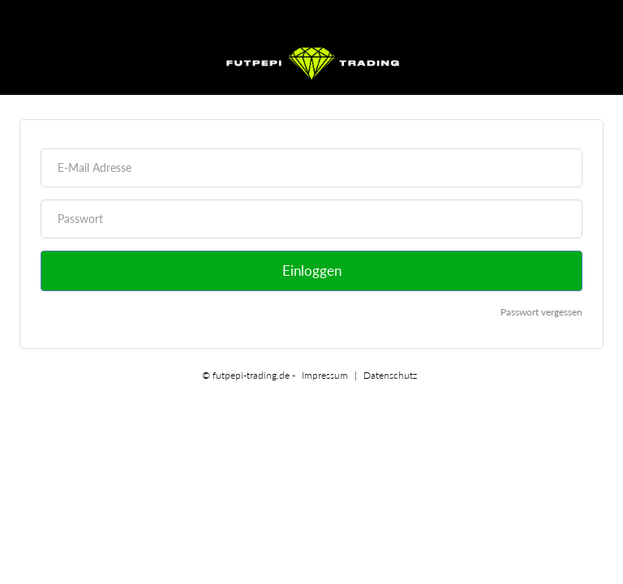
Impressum (325, 375)
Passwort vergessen (541, 312)
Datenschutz (390, 375)
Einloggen (312, 270)
